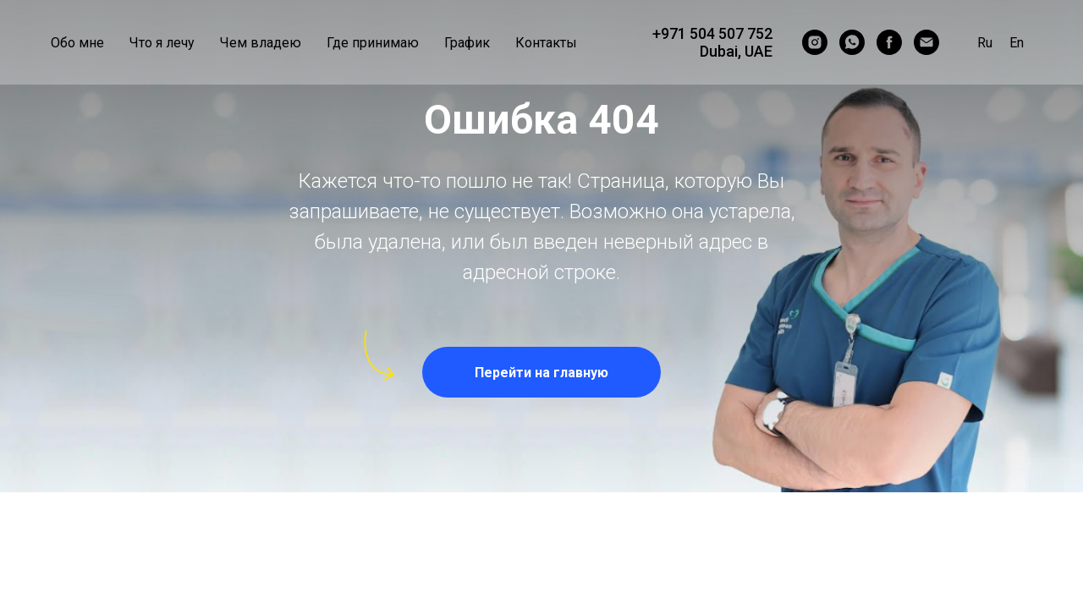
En (1016, 43)
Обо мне (77, 43)
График (467, 43)
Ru (984, 43)
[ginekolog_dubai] (814, 42)
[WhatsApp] (852, 42)
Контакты (546, 43)
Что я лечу (162, 43)
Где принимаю (373, 43)
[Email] (926, 42)
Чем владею (260, 43)
